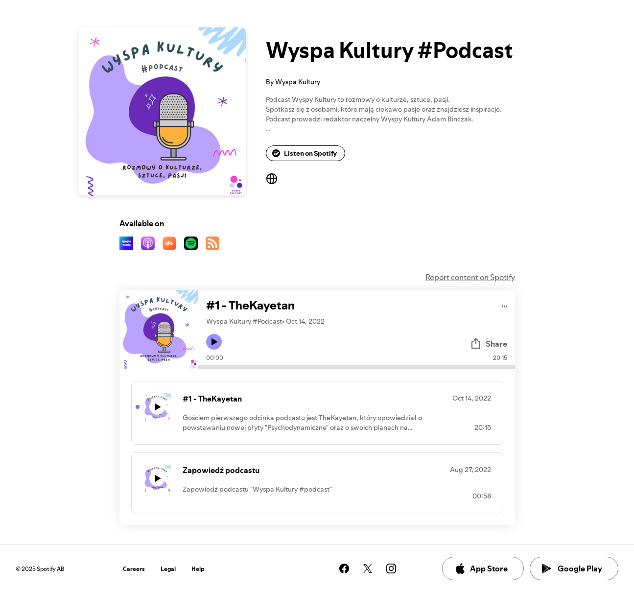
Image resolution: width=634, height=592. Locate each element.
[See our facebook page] (344, 568)
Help (198, 569)
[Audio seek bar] (356, 367)
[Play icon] (214, 342)
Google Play (572, 568)
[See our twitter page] (368, 568)
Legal (168, 569)
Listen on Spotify (304, 153)
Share (488, 344)
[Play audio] (504, 305)
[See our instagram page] (391, 568)
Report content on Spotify (470, 277)
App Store (481, 568)
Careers (134, 569)
